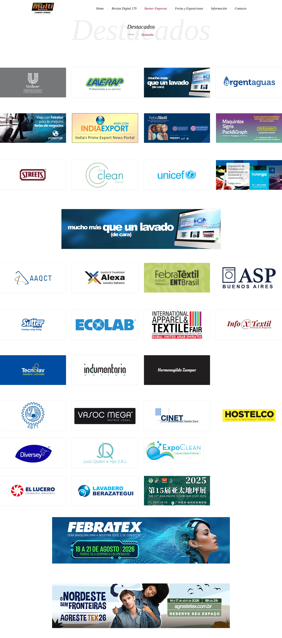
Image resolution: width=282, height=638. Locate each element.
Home (131, 34)
